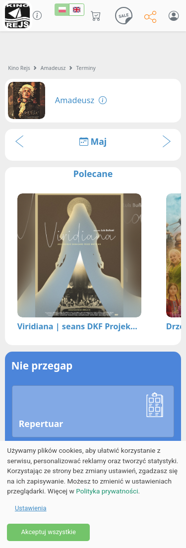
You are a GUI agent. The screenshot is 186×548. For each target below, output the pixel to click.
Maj (93, 141)
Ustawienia (31, 508)
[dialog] (93, 494)
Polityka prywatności (107, 491)
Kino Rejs (19, 67)
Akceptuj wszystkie (48, 532)
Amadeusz (53, 67)
